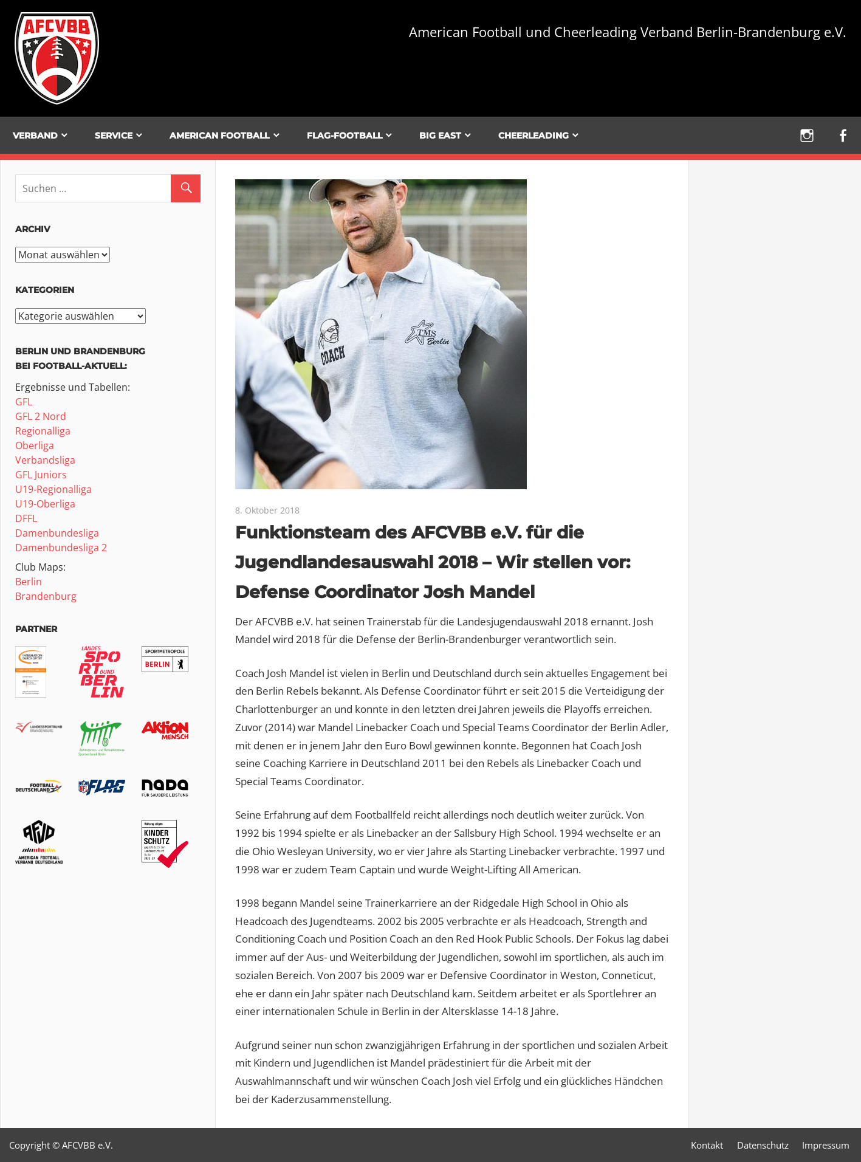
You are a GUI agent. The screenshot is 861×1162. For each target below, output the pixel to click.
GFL (23, 401)
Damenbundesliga (57, 533)
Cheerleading (533, 135)
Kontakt (707, 1145)
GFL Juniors (41, 474)
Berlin (28, 581)
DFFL (26, 518)
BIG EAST (440, 135)
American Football (219, 135)
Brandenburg (46, 596)
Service (113, 135)
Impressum (825, 1145)
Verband (35, 135)
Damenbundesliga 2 (61, 547)
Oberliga (34, 445)
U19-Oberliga (45, 504)
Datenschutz (763, 1145)
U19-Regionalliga (53, 489)
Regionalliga (42, 431)
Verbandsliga (45, 460)
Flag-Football (344, 135)
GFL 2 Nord (40, 416)
